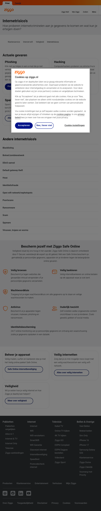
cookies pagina (64, 114)
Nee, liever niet (44, 125)
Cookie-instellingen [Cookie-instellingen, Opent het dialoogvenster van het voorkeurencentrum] (75, 125)
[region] (50, 100)
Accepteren (24, 125)
